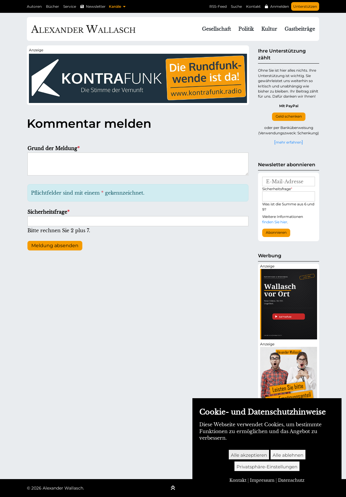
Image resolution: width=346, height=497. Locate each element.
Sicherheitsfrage (48, 212)
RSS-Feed (218, 6)
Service (69, 6)
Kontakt (253, 6)
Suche (236, 6)
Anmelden (279, 6)
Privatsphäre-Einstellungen (267, 467)
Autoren (34, 6)
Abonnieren (276, 232)
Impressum (262, 480)
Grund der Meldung (53, 148)
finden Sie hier (274, 222)
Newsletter (96, 6)
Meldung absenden (54, 245)
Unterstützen (305, 6)
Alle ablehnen (288, 455)
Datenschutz (291, 480)
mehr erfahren (289, 142)
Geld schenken (289, 116)
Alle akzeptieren (249, 455)
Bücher (52, 6)
